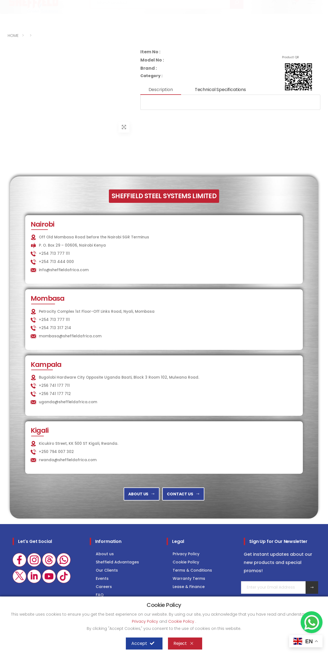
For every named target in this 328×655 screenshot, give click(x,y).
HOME (13, 35)
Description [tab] (161, 89)
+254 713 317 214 (55, 328)
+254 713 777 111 (24, 5)
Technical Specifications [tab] (220, 89)
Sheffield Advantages (117, 562)
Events (102, 578)
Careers (104, 586)
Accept (142, 643)
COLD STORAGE (263, 4)
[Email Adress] (273, 587)
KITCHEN (199, 4)
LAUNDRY (228, 4)
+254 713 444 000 (56, 261)
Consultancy (303, 4)
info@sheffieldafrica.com (75, 5)
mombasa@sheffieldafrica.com (70, 336)
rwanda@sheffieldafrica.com (68, 460)
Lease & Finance (189, 586)
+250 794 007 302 (56, 451)
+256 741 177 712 (55, 393)
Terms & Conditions (192, 570)
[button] (274, 19)
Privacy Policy (186, 554)
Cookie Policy (186, 562)
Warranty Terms (189, 578)
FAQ (100, 595)
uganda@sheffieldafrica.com (68, 402)
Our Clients (107, 570)
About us (105, 554)
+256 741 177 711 (54, 385)
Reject (183, 643)
